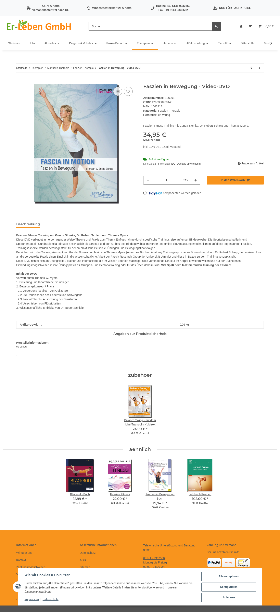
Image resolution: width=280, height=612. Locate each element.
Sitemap (85, 567)
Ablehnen (228, 597)
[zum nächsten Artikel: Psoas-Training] (259, 68)
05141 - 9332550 (154, 558)
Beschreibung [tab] (28, 224)
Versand (175, 146)
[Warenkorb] (266, 26)
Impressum (32, 599)
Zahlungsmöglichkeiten (30, 567)
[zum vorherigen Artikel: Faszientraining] (251, 68)
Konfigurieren (228, 587)
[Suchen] (150, 26)
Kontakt (21, 560)
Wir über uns (24, 552)
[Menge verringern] (147, 180)
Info (32, 43)
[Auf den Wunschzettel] (128, 91)
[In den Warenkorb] (19, 81)
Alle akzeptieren (228, 576)
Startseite (14, 43)
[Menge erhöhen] (195, 180)
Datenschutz (88, 552)
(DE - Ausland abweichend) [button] (186, 163)
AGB (83, 560)
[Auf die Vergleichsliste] (117, 91)
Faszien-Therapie (169, 110)
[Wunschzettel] (250, 26)
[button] (241, 26)
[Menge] (166, 180)
